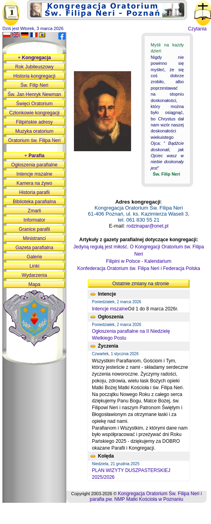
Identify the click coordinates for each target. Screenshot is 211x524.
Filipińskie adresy (34, 122)
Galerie (34, 257)
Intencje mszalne (110, 309)
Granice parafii (34, 229)
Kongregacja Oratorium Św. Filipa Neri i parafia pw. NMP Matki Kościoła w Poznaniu (146, 496)
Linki (35, 266)
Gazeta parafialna (35, 247)
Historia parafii (34, 192)
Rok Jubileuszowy (34, 67)
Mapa (34, 284)
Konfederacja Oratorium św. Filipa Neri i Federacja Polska (138, 268)
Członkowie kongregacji (34, 113)
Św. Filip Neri (34, 85)
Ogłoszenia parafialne (34, 165)
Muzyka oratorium (34, 131)
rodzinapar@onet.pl (148, 226)
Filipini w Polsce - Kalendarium (138, 261)
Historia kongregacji (34, 76)
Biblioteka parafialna (34, 201)
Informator (35, 220)
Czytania (197, 29)
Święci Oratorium (34, 103)
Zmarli (34, 211)
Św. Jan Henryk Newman (34, 94)
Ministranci (34, 238)
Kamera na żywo (34, 183)
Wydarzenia (34, 275)
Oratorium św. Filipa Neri (34, 140)
